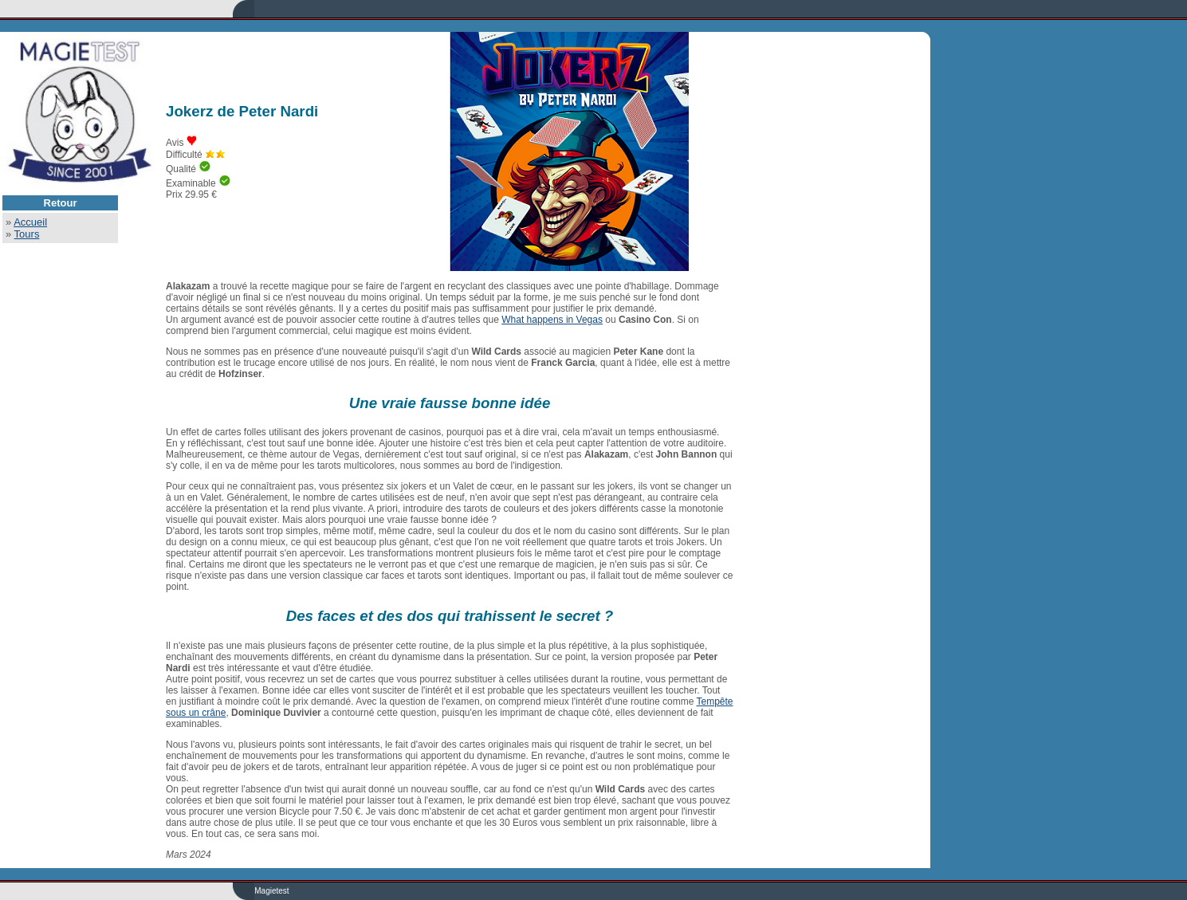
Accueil (30, 222)
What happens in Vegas (552, 319)
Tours (27, 234)
